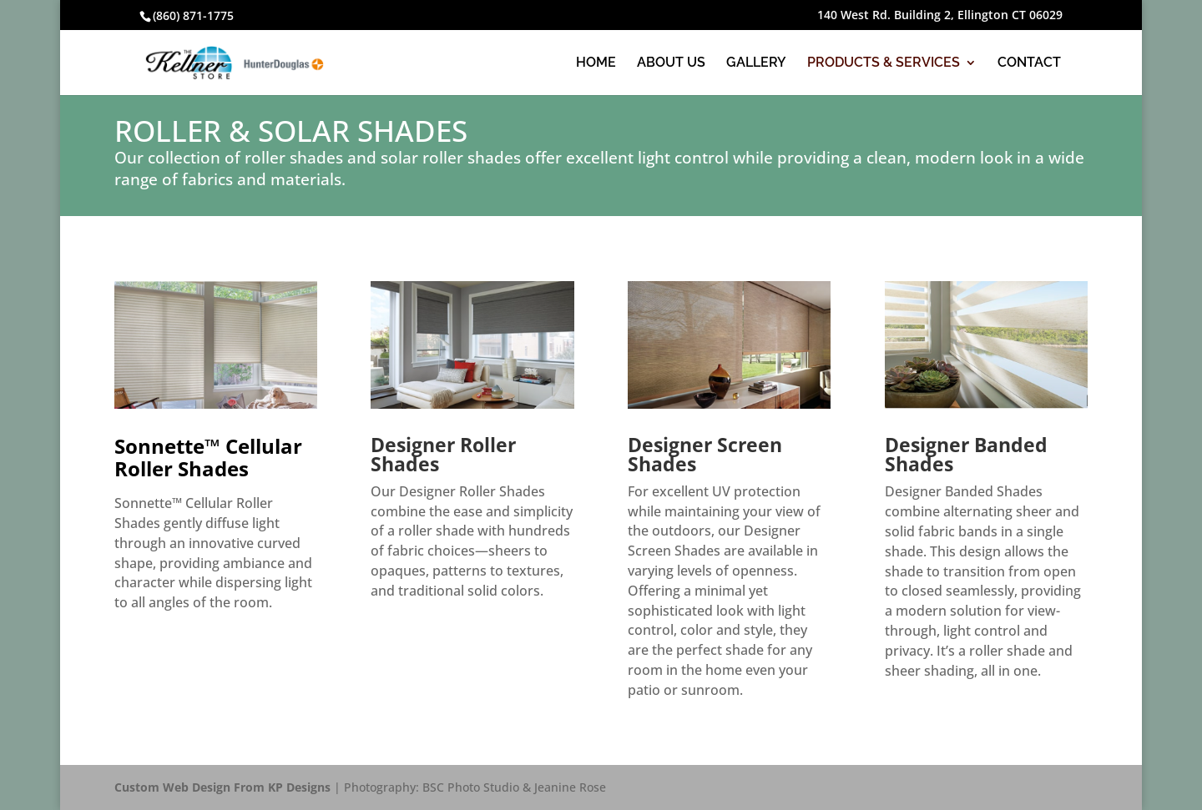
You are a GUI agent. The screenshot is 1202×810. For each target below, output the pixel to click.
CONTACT (1029, 63)
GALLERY (756, 63)
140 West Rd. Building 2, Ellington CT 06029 (940, 16)
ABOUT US (671, 63)
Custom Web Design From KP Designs (222, 787)
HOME (596, 63)
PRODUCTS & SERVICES (883, 63)
